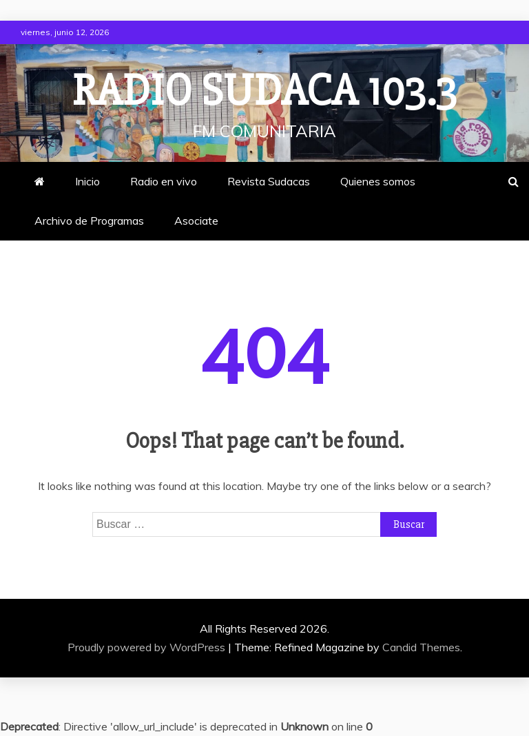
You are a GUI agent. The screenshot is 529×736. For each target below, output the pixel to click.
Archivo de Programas (89, 220)
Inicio (87, 181)
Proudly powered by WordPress (148, 647)
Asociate (196, 220)
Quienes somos (377, 181)
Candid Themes (421, 647)
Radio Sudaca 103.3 (264, 91)
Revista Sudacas (268, 181)
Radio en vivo (163, 181)
